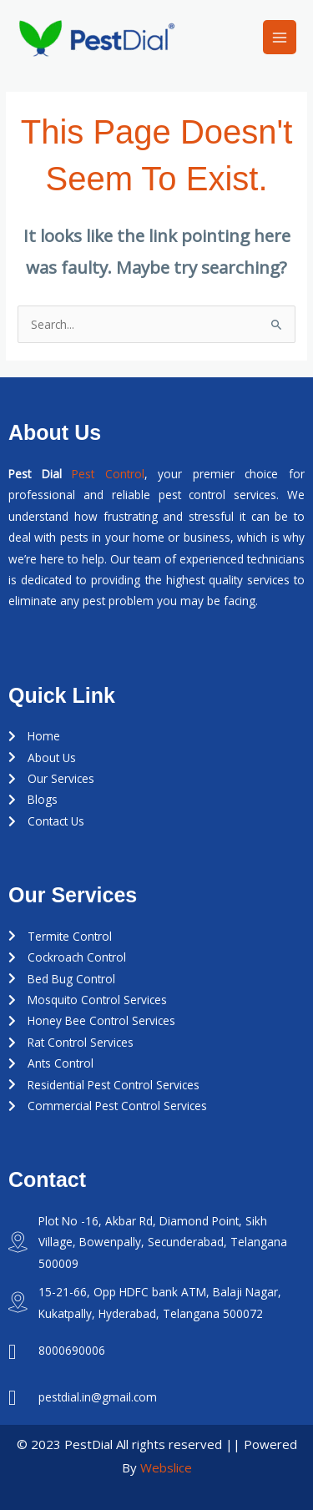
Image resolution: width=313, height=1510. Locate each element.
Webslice (166, 1467)
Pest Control (108, 474)
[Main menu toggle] (280, 37)
